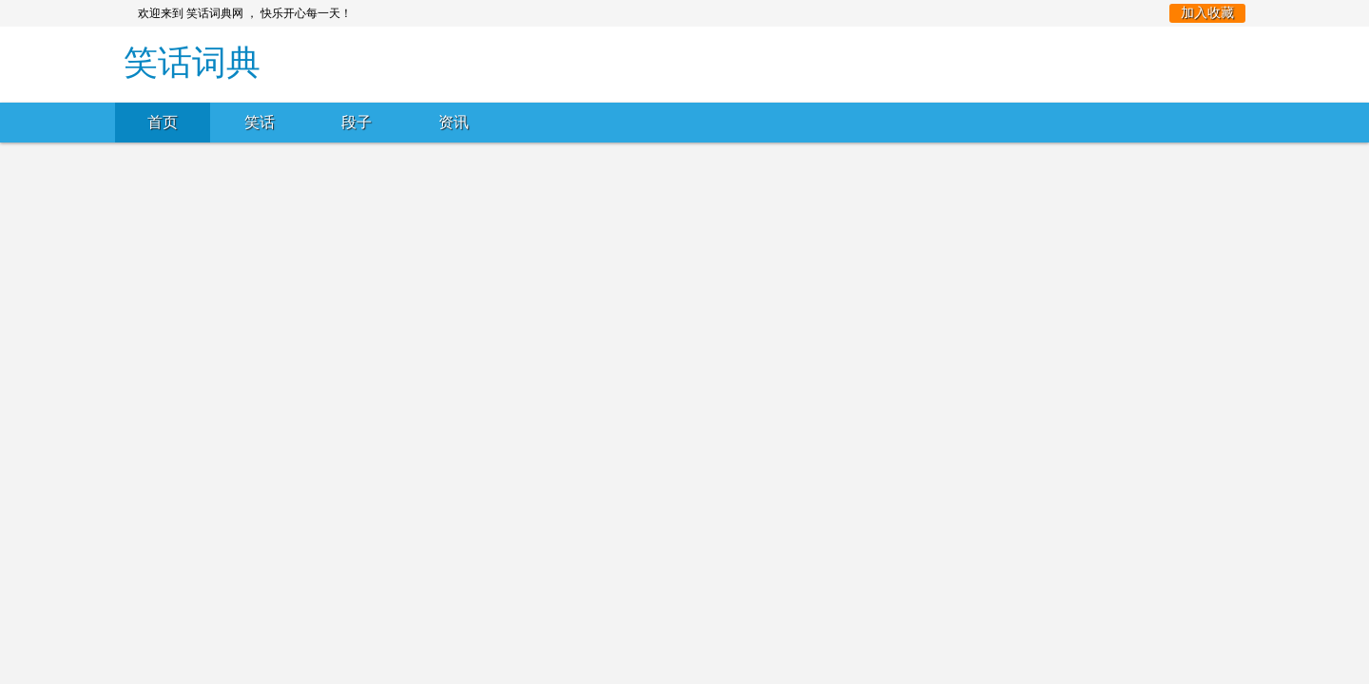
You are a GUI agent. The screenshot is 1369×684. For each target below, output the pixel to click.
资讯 (453, 122)
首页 (162, 122)
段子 (356, 122)
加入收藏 (1207, 13)
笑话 (259, 122)
